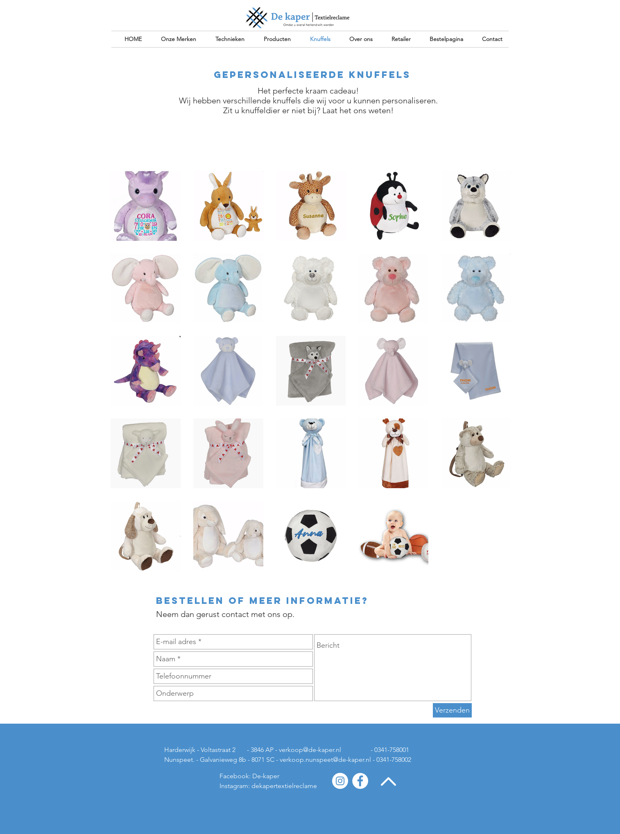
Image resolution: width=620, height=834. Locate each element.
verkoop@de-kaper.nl (310, 750)
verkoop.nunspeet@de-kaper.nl (325, 759)
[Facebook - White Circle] (360, 781)
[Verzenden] (452, 710)
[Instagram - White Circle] (340, 781)
